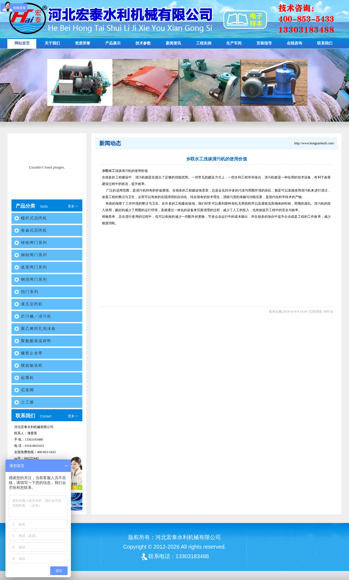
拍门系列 (29, 292)
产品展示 (113, 43)
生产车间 (234, 43)
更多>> (73, 206)
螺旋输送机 (32, 365)
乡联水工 (108, 171)
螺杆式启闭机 (34, 218)
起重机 (27, 378)
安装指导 (264, 43)
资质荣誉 (82, 43)
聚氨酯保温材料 (36, 341)
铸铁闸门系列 (34, 243)
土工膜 (27, 402)
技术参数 (143, 43)
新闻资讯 (173, 43)
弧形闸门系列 (34, 267)
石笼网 (27, 390)
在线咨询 (294, 43)
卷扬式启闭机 (34, 230)
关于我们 (52, 43)
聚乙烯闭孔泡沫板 (38, 329)
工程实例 (203, 43)
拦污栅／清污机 (36, 316)
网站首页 (22, 43)
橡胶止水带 (32, 353)
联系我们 (324, 43)
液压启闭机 (32, 304)
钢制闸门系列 (34, 255)
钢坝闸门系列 (34, 279)
